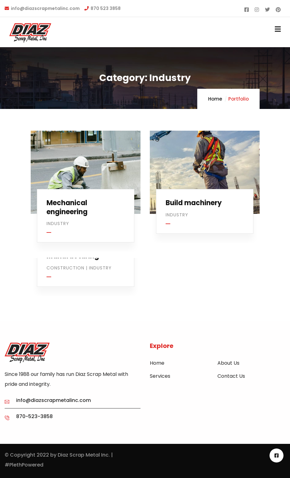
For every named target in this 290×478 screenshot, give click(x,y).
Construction (65, 268)
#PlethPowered (24, 464)
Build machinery (194, 203)
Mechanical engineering (67, 207)
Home (215, 99)
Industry (58, 223)
